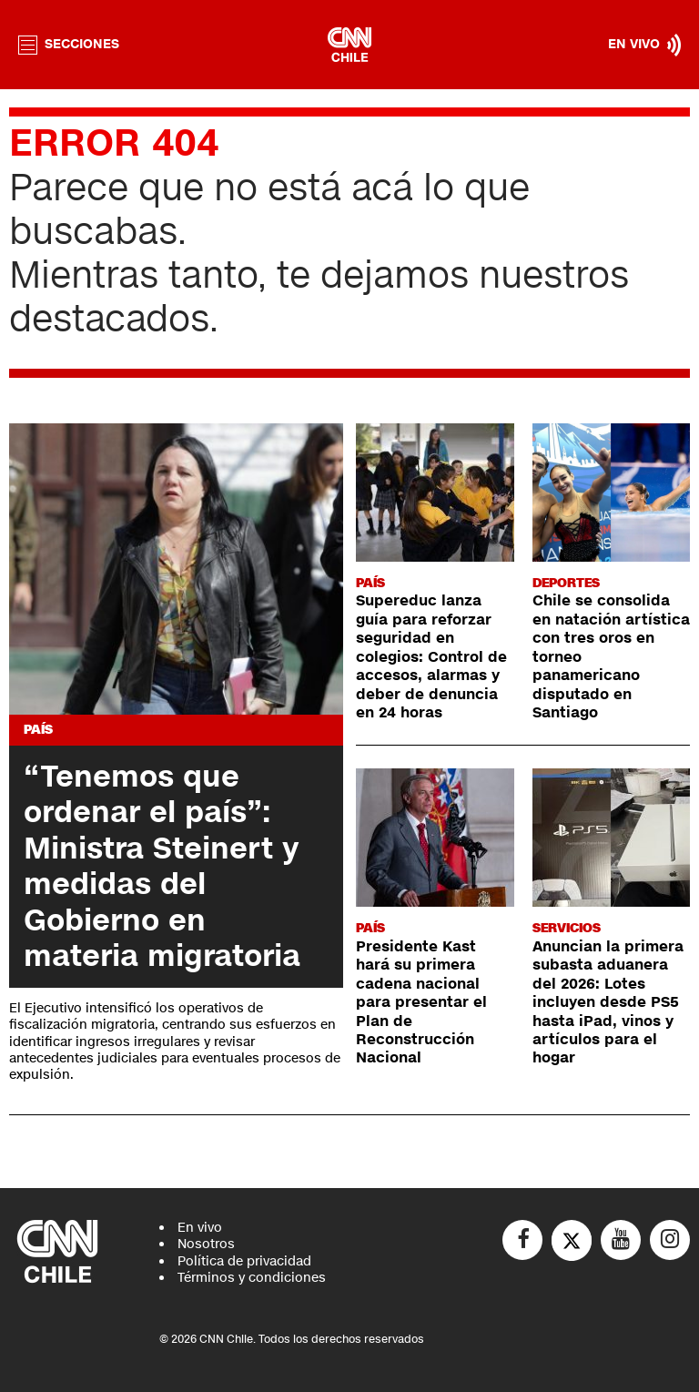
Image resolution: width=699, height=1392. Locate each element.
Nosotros (206, 1244)
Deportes (566, 583)
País (38, 729)
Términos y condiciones (251, 1277)
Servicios (566, 928)
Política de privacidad (244, 1261)
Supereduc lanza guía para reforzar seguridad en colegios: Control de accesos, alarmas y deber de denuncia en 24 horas (431, 657)
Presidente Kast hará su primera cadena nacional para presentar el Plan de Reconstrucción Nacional (421, 1003)
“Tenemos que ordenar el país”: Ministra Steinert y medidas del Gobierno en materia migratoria (162, 866)
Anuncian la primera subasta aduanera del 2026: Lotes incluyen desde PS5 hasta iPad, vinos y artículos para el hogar (608, 1003)
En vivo (199, 1227)
